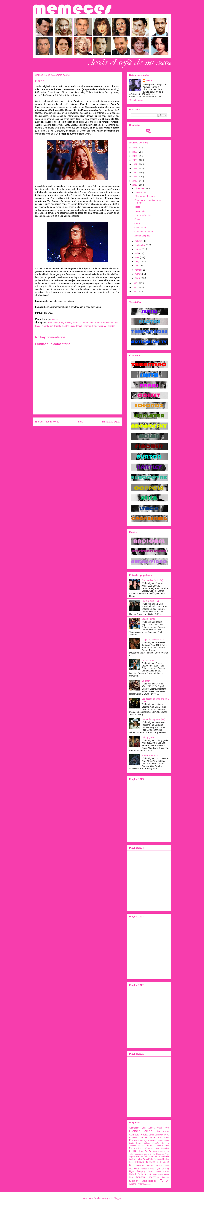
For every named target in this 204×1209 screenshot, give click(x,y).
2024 (135, 156)
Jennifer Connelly (161, 1143)
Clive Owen (162, 1131)
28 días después (142, 235)
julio (137, 253)
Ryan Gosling (162, 1168)
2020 (135, 172)
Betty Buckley (65, 322)
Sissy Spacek (76, 326)
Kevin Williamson (146, 1148)
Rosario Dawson (154, 1165)
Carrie (137, 223)
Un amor (146, 681)
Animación (134, 1128)
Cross (137, 219)
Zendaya (147, 1184)
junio (137, 257)
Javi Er (149, 80)
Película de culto (145, 1161)
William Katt (109, 326)
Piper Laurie (47, 326)
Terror (100, 326)
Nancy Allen (108, 322)
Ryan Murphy (137, 1171)
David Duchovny (156, 1135)
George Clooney (148, 1140)
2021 (135, 168)
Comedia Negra (138, 1134)
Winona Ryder (136, 1184)
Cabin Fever (140, 227)
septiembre (140, 245)
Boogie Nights (148, 619)
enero (138, 278)
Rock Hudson (162, 1162)
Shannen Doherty (145, 1177)
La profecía (139, 211)
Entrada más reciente (47, 421)
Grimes (147, 1143)
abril (137, 265)
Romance (136, 1165)
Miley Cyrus (143, 1159)
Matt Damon (154, 1156)
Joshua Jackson (154, 1145)
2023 (135, 160)
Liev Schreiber (159, 1151)
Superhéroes (149, 1180)
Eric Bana (163, 1138)
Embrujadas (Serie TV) (152, 580)
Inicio (80, 421)
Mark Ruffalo (142, 1156)
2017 (135, 185)
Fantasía (134, 1140)
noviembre (140, 192)
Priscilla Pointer (61, 326)
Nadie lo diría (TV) (150, 601)
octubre (139, 241)
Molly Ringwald (155, 1159)
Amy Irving (53, 322)
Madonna (139, 1154)
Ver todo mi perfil (137, 100)
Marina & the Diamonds (154, 1154)
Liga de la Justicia (142, 215)
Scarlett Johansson (153, 1174)
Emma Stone (148, 1137)
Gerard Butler (163, 1140)
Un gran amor (148, 660)
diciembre (140, 188)
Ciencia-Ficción (140, 1131)
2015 (135, 287)
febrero (138, 274)
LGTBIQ (134, 1151)
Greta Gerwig (135, 1143)
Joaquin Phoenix (136, 1146)
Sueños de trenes (150, 755)
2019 (135, 176)
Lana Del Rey (146, 1151)
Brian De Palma (80, 322)
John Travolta (95, 322)
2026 (135, 147)
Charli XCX (163, 1128)
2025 (135, 152)
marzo (138, 270)
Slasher (133, 1180)
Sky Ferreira (163, 1177)
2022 (135, 164)
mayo (138, 261)
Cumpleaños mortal (143, 231)
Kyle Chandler (162, 1148)
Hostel (137, 207)
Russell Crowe (147, 1168)
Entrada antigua (111, 421)
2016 (135, 283)
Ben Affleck (148, 1128)
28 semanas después (144, 196)
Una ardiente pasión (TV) (153, 719)
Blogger (117, 1198)
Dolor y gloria (148, 737)
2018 (135, 181)
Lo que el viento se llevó (153, 639)
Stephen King (90, 326)
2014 (135, 291)
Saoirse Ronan (154, 1172)
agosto (138, 249)
